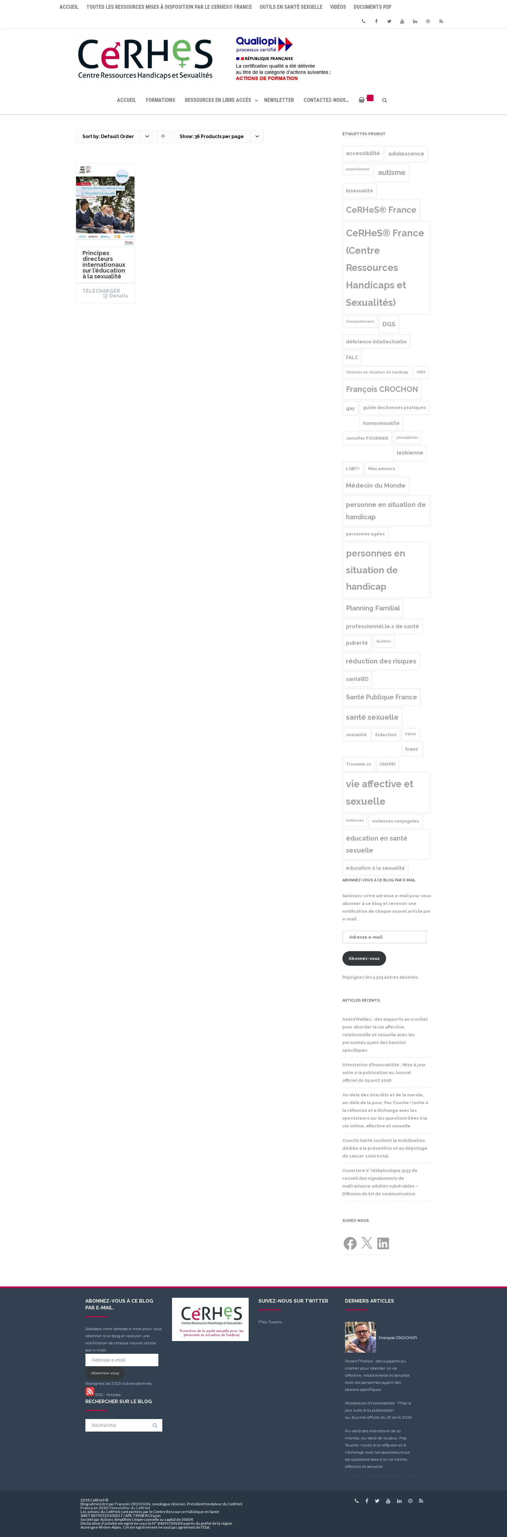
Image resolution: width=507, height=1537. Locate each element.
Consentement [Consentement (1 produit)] (360, 321)
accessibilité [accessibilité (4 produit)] (363, 153)
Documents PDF (373, 7)
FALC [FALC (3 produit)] (352, 357)
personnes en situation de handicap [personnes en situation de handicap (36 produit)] (375, 570)
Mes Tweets (270, 1321)
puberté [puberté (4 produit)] (357, 643)
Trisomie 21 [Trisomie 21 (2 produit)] (358, 764)
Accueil (69, 7)
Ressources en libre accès (218, 100)
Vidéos (338, 7)
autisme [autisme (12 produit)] (391, 172)
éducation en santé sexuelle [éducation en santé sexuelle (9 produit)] (376, 844)
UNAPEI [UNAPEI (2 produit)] (387, 764)
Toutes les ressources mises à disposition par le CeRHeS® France (169, 7)
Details (118, 296)
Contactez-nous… (326, 100)
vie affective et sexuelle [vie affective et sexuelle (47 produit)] (379, 792)
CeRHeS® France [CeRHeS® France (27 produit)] (381, 210)
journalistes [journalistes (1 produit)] (407, 437)
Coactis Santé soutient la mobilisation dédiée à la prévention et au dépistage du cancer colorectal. (384, 1148)
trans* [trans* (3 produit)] (412, 749)
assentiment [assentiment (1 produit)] (358, 169)
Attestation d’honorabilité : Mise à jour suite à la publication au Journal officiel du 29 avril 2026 (384, 1072)
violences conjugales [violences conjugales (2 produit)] (395, 821)
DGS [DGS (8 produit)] (389, 324)
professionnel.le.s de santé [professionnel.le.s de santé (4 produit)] (382, 626)
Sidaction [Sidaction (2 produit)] (386, 734)
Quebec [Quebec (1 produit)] (383, 641)
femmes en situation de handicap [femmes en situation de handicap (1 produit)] (377, 372)
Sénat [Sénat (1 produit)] (410, 734)
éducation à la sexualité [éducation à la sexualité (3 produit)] (375, 868)
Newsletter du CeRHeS (130, 1507)
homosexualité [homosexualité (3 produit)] (381, 423)
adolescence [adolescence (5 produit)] (406, 153)
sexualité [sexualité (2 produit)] (356, 734)
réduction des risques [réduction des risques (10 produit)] (381, 661)
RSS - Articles (103, 1394)
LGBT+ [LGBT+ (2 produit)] (353, 468)
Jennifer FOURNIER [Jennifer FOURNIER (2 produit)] (367, 438)
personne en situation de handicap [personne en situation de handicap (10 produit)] (386, 511)
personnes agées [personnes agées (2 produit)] (365, 534)
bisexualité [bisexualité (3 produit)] (359, 190)
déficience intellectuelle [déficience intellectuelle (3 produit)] (376, 341)
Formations (160, 100)
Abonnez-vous (364, 958)
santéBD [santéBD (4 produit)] (357, 679)
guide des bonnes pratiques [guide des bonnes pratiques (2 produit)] (394, 407)
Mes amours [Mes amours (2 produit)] (381, 468)
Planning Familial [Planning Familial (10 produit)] (373, 608)
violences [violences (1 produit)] (354, 820)
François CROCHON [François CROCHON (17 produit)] (382, 389)
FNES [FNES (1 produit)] (421, 372)
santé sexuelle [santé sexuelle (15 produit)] (372, 717)
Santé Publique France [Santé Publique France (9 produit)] (381, 697)
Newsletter (279, 100)
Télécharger (101, 291)
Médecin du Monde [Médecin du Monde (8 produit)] (375, 485)
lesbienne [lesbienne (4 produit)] (410, 453)
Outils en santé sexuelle (291, 7)
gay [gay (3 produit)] (350, 408)
